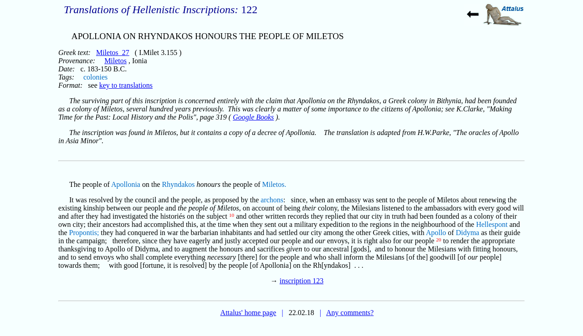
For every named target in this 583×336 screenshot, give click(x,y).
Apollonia (125, 184)
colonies (95, 77)
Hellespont (491, 224)
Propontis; (84, 232)
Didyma (468, 232)
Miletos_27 (112, 52)
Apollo (436, 232)
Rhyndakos (178, 184)
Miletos (115, 61)
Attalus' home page (248, 312)
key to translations (126, 85)
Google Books (253, 117)
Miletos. (274, 184)
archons (272, 200)
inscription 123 (301, 281)
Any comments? (349, 312)
